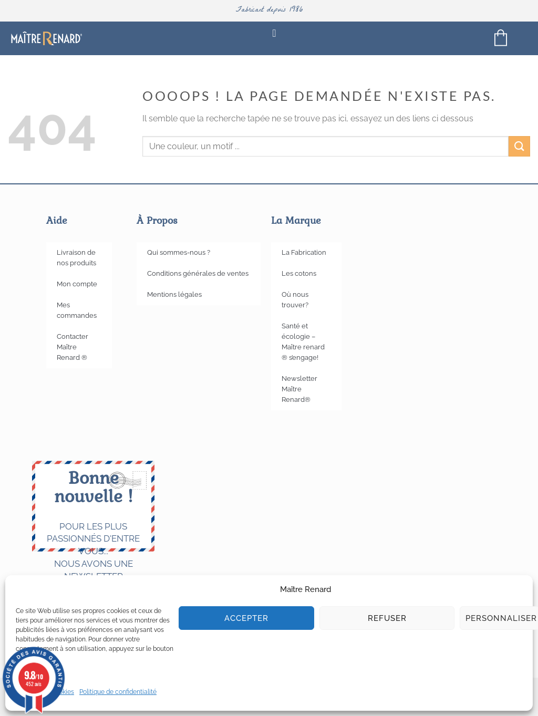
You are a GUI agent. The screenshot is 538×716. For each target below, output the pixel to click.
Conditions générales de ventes (198, 273)
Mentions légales (174, 294)
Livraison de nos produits (76, 257)
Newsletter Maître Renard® (299, 389)
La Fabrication (304, 252)
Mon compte (77, 284)
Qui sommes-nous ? (178, 252)
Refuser (387, 618)
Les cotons (299, 273)
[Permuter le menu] (274, 38)
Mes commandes (77, 310)
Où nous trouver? (295, 299)
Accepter (246, 618)
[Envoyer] (519, 146)
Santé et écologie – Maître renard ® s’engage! (303, 341)
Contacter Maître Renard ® (72, 347)
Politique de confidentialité (118, 692)
